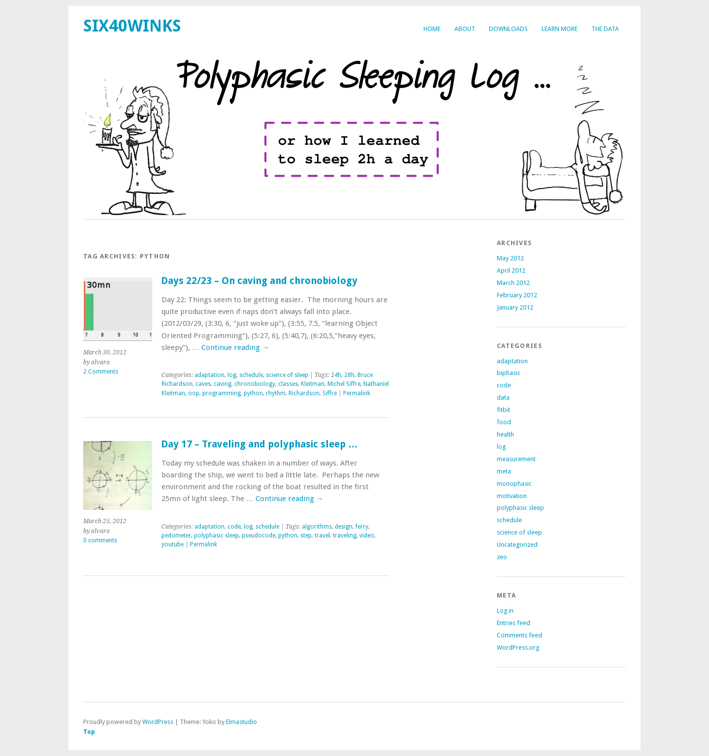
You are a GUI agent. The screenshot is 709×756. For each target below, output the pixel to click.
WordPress (157, 721)
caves (203, 383)
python (253, 393)
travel (322, 535)
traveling (344, 535)
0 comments (100, 540)
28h (349, 375)
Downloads (508, 28)
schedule (251, 375)
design (344, 526)
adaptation (209, 375)
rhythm (276, 393)
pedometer (176, 535)
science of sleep (287, 375)
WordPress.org (518, 647)
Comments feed (519, 635)
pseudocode (258, 535)
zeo (502, 557)
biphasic (508, 373)
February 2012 (517, 295)
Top (89, 731)
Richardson (304, 393)
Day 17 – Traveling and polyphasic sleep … (259, 444)
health (505, 434)
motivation (512, 496)
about (464, 28)
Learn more (560, 28)
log (231, 375)
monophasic (514, 483)
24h (336, 375)
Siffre (329, 393)
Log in (505, 610)
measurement (516, 459)
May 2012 (510, 258)
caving (222, 383)
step (306, 535)
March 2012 (513, 282)
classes (288, 383)
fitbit (503, 409)
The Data (605, 28)
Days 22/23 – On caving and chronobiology (259, 280)
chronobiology (254, 383)
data (503, 397)
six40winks (132, 25)
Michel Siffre (343, 383)
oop (193, 393)
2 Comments (100, 371)
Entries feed (513, 623)
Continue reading (235, 347)
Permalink (356, 393)
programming (221, 393)
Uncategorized (517, 544)
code (234, 526)
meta (504, 471)
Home (432, 28)
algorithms (317, 526)
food (504, 422)
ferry (361, 526)
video (366, 535)
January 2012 (515, 307)
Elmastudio (241, 721)
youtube (172, 544)
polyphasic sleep (216, 535)
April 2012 (511, 270)
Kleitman (312, 383)
